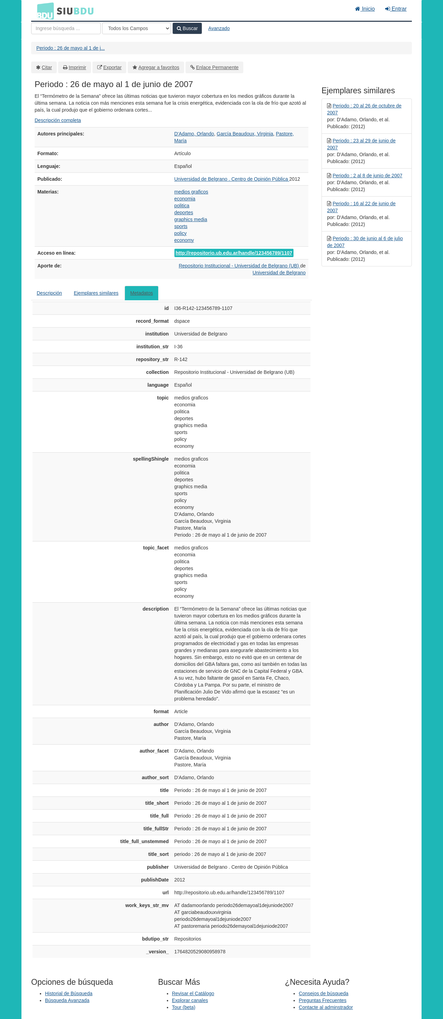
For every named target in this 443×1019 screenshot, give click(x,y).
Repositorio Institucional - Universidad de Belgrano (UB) (239, 265)
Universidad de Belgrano (279, 272)
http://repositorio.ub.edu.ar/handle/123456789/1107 (234, 253)
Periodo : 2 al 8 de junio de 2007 (368, 175)
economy (184, 240)
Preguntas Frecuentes (322, 1000)
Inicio (365, 9)
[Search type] (136, 28)
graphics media (190, 219)
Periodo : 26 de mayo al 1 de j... (70, 48)
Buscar (187, 28)
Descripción (49, 293)
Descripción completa (58, 120)
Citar (47, 67)
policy (180, 233)
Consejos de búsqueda (323, 993)
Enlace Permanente (217, 67)
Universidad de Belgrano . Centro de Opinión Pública (231, 179)
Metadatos (141, 293)
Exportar (112, 67)
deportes (183, 212)
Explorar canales (190, 1000)
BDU (44, 11)
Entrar (396, 9)
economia (185, 198)
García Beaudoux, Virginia (245, 133)
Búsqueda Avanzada (67, 1000)
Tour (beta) (184, 1007)
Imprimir (77, 67)
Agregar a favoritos (158, 67)
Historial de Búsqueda (68, 993)
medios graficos (191, 192)
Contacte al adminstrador (326, 1007)
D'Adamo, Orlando (194, 133)
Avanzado (219, 28)
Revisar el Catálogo (193, 993)
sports (181, 226)
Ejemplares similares (96, 293)
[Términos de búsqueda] (66, 28)
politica (182, 205)
